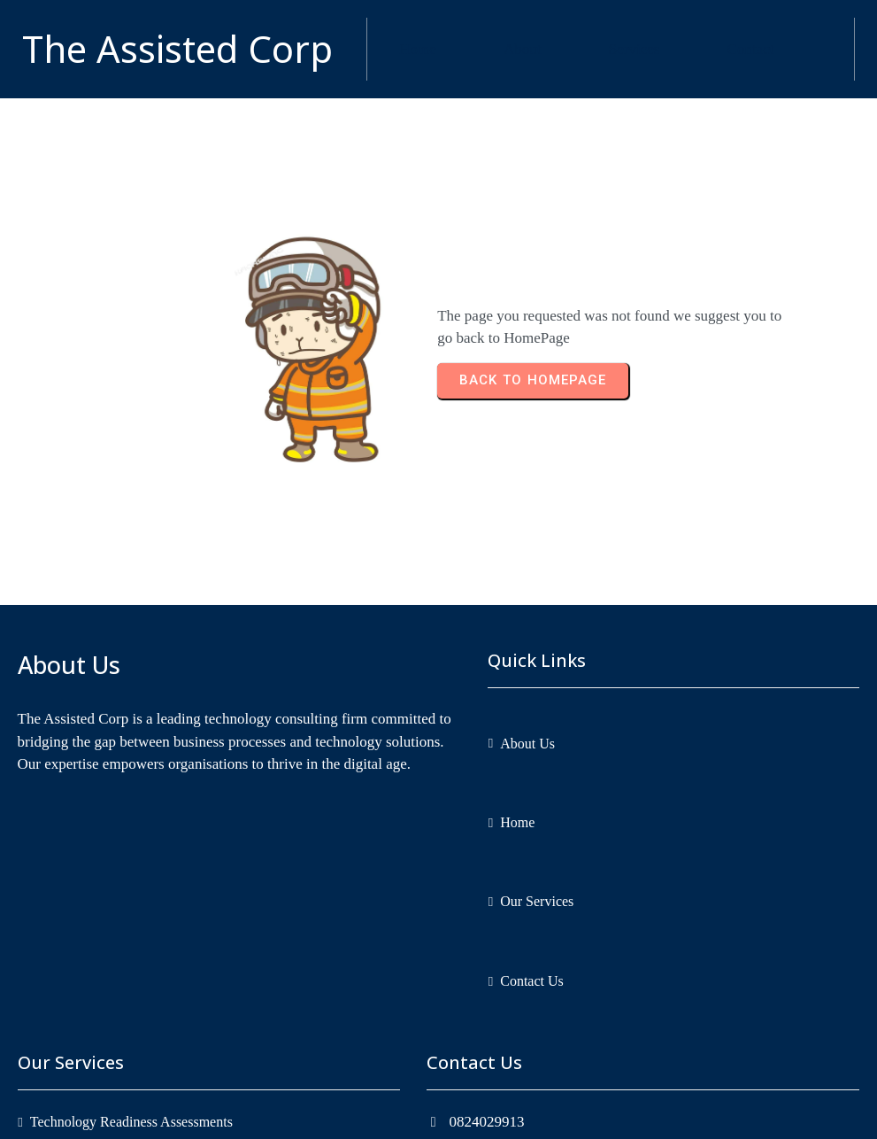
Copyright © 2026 (380, 1113)
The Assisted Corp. (495, 1113)
